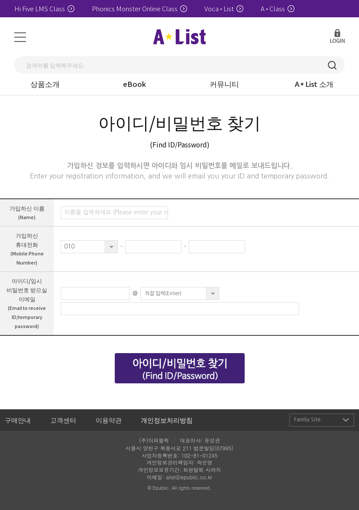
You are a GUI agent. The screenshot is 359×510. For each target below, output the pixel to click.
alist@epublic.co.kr (189, 477)
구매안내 (18, 419)
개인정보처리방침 (167, 419)
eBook (134, 84)
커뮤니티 (224, 84)
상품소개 (45, 84)
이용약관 (109, 419)
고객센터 (63, 419)
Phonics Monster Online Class (139, 8)
